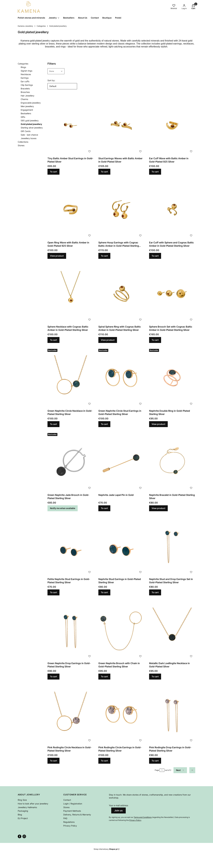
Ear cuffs (25, 81)
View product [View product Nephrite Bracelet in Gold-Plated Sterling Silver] (158, 508)
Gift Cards (25, 131)
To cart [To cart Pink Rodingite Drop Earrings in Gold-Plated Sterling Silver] (155, 760)
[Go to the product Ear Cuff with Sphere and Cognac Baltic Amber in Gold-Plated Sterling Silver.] (172, 209)
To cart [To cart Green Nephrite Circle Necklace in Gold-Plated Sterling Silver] (53, 424)
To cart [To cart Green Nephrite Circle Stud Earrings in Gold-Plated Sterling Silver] (104, 424)
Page (157, 770)
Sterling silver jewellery (32, 127)
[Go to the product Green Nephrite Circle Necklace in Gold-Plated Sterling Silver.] (70, 378)
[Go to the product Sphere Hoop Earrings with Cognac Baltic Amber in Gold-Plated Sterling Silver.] (121, 209)
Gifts (23, 117)
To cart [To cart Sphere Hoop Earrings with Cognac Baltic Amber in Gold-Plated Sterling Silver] (104, 256)
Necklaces (26, 74)
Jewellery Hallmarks (27, 807)
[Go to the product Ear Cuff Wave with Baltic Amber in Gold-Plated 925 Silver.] (172, 125)
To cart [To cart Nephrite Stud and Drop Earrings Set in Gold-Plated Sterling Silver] (155, 592)
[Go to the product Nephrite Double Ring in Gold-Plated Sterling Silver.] (172, 378)
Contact (67, 800)
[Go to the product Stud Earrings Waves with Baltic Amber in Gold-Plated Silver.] (121, 125)
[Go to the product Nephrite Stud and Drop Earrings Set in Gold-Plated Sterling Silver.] (172, 546)
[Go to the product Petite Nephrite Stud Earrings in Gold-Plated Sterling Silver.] (70, 546)
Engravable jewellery (31, 102)
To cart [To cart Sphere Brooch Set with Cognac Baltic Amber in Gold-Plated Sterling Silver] (155, 340)
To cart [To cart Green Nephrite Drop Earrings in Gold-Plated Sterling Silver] (53, 676)
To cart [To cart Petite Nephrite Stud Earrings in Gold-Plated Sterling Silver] (53, 592)
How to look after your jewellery (33, 803)
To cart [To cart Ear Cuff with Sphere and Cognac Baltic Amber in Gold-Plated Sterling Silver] (155, 256)
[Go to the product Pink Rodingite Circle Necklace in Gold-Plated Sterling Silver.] (70, 714)
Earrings (25, 78)
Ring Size (22, 800)
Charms (24, 99)
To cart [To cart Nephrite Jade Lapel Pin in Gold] (104, 508)
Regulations (69, 822)
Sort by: (51, 80)
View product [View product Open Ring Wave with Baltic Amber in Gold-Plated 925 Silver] (57, 256)
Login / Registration (72, 803)
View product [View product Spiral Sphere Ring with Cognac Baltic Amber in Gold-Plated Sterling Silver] (107, 340)
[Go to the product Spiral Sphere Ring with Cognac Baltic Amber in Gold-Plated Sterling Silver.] (121, 294)
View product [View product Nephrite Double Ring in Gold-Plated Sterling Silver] (158, 424)
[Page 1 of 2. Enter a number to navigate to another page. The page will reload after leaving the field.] (162, 770)
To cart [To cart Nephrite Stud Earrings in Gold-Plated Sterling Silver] (104, 592)
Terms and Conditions (143, 817)
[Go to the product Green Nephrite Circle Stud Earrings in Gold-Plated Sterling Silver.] (121, 378)
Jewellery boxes (28, 138)
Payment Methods (72, 811)
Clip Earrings (27, 85)
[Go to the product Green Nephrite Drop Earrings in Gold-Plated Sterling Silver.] (70, 630)
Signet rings (26, 70)
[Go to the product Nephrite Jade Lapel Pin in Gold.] (121, 462)
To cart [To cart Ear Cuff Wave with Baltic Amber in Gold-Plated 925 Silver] (155, 171)
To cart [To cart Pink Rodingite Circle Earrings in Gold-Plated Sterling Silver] (104, 760)
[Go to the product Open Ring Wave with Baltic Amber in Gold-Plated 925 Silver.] (70, 209)
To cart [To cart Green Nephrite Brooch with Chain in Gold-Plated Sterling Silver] (104, 676)
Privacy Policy (70, 825)
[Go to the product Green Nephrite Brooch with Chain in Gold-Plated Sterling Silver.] (121, 630)
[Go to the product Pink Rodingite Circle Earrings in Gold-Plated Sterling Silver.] (121, 714)
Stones (21, 145)
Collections (23, 142)
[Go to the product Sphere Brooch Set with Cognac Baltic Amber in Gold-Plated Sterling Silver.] (172, 294)
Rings (23, 67)
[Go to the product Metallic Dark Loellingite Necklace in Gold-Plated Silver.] (172, 630)
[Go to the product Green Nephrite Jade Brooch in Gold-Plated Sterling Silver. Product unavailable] (70, 462)
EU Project (23, 818)
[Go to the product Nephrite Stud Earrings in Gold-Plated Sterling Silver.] (121, 546)
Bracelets (25, 88)
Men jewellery (27, 106)
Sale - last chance (29, 134)
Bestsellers (26, 113)
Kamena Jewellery (25, 26)
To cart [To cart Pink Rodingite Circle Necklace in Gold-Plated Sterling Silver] (53, 760)
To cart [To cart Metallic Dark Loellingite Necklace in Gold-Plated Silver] (155, 676)
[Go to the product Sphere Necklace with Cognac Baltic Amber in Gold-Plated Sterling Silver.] (70, 294)
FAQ (65, 818)
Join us (118, 810)
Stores (66, 807)
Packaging (23, 811)
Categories (41, 26)
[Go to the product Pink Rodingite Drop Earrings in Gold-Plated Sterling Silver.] (172, 714)
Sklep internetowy (105, 849)
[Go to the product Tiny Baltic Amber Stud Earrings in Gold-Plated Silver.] (70, 125)
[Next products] (180, 770)
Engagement (27, 110)
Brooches (25, 92)
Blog (20, 814)
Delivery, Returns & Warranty (77, 814)
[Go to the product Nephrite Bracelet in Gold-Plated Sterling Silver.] (172, 462)
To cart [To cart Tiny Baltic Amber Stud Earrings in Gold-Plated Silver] (53, 171)
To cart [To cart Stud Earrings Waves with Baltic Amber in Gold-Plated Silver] (104, 171)
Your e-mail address (118, 805)
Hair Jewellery (27, 95)
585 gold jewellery (30, 120)
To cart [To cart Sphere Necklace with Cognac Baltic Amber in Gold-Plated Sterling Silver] (53, 340)
